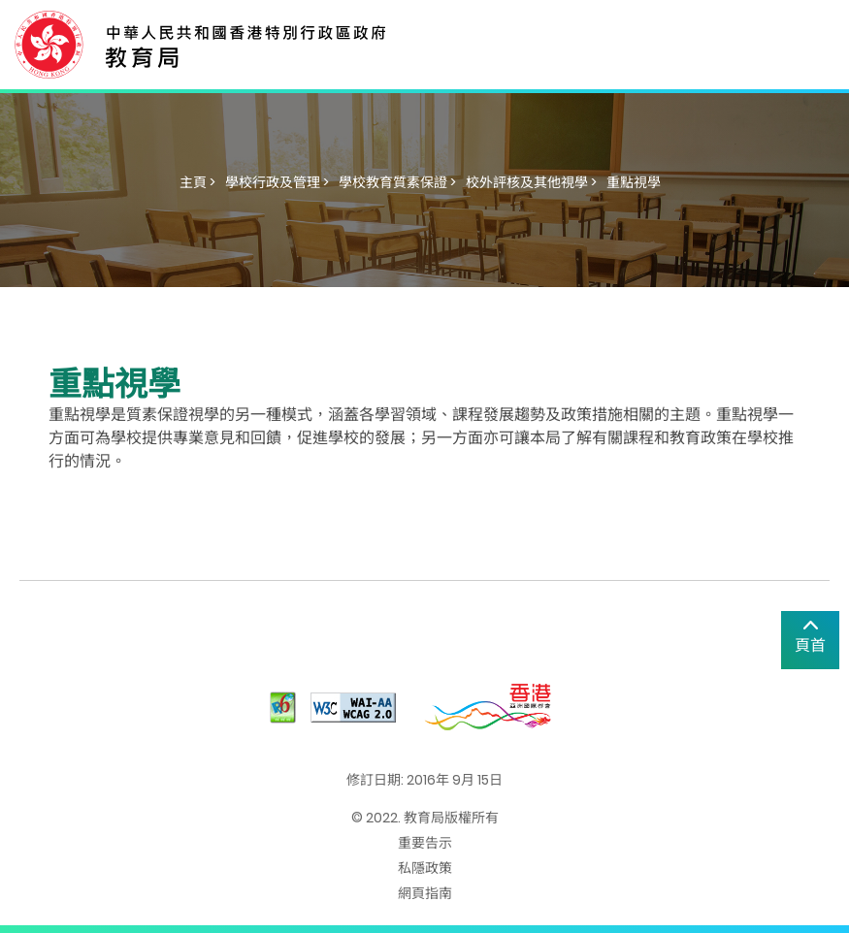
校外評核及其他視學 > (531, 182)
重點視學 (633, 182)
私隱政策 (425, 868)
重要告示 (425, 843)
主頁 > (197, 182)
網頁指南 (425, 893)
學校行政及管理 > (277, 182)
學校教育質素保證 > (397, 182)
